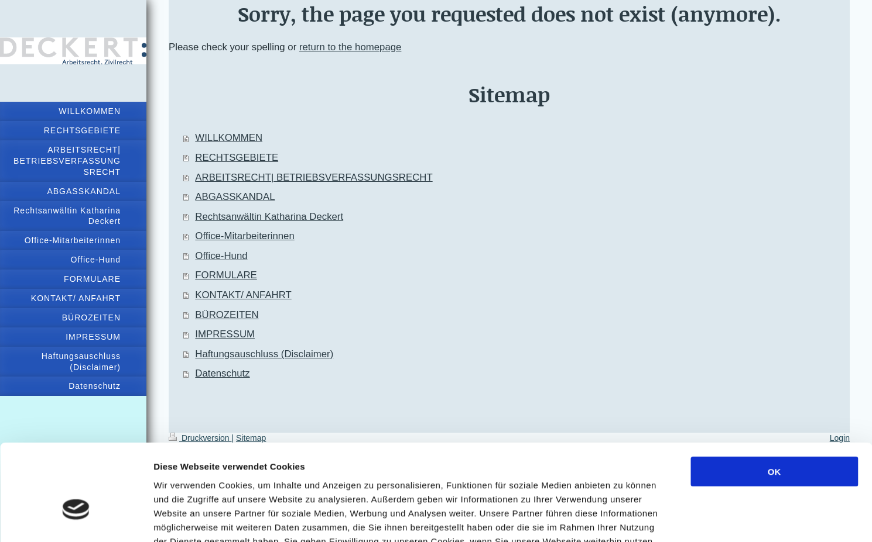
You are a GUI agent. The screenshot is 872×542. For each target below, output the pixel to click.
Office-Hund (221, 255)
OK (774, 402)
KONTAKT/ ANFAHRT (243, 295)
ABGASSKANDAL (235, 196)
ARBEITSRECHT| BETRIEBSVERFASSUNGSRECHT (313, 177)
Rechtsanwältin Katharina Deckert (269, 216)
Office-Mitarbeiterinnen (244, 235)
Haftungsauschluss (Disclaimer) (264, 354)
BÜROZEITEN (226, 314)
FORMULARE (226, 275)
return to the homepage (350, 47)
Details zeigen (622, 519)
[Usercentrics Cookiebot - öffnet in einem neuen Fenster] (76, 519)
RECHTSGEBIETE (236, 157)
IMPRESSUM (225, 334)
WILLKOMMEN (228, 137)
